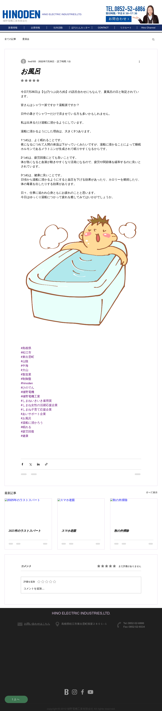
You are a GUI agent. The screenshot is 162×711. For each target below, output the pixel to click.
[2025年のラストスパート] (28, 512)
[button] (148, 27)
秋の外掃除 (121, 530)
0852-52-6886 (136, 623)
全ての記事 (10, 39)
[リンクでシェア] (46, 464)
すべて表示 (151, 492)
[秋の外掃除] (133, 512)
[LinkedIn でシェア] (38, 464)
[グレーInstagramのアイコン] (74, 692)
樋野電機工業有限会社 (15, 20)
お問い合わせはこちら (37, 623)
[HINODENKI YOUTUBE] (90, 692)
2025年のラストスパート (25, 530)
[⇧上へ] (16, 699)
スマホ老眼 (68, 530)
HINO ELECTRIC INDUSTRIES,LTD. (62, 14)
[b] (66, 692)
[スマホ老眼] (81, 512)
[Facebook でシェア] (22, 464)
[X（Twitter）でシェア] (30, 464)
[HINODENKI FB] (82, 692)
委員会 (25, 39)
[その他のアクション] (139, 61)
